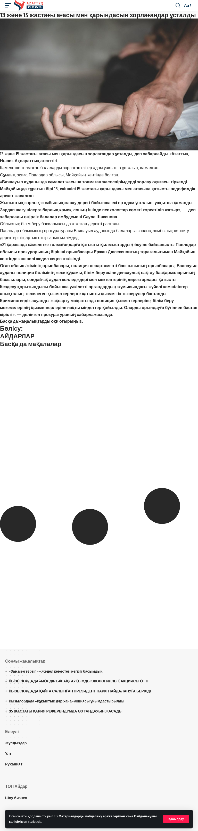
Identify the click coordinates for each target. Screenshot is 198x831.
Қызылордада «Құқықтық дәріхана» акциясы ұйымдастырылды (66, 701)
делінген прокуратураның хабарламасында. (68, 314)
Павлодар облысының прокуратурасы (36, 230)
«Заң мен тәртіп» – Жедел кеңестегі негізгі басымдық (55, 671)
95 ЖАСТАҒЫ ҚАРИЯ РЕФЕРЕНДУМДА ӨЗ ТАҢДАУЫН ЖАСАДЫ (65, 711)
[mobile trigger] (9, 5)
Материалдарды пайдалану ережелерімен (93, 816)
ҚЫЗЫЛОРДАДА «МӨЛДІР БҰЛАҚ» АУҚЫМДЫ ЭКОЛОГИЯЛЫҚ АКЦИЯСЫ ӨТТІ (78, 681)
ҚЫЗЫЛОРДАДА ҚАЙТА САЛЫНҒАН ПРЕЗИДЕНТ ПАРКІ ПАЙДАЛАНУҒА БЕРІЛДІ (80, 691)
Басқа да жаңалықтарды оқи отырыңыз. (41, 321)
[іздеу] (177, 6)
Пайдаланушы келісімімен (30, 821)
